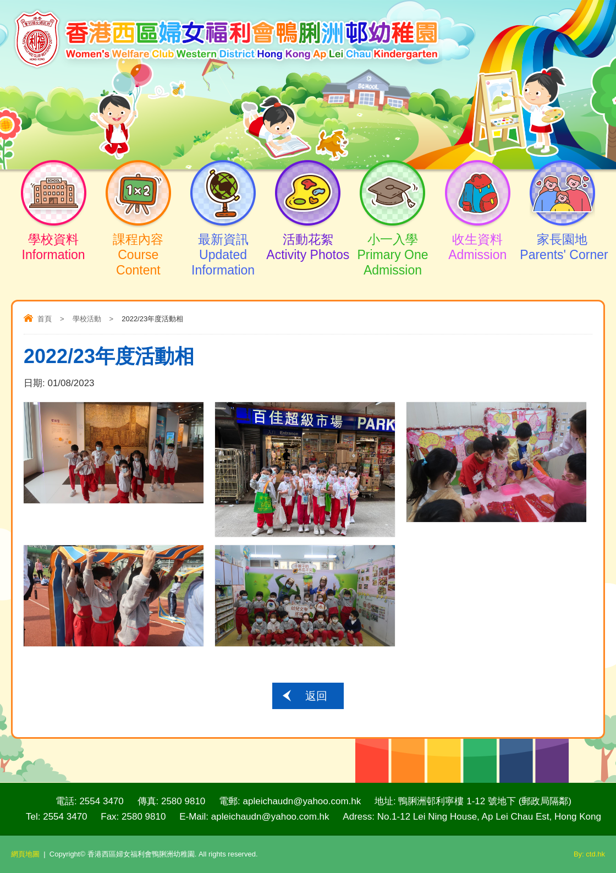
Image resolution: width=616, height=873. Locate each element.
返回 (316, 696)
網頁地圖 (25, 854)
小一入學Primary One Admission (392, 244)
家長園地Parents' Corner (562, 237)
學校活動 (87, 319)
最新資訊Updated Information (222, 244)
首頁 (44, 319)
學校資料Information (53, 237)
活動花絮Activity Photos (308, 237)
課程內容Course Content (138, 244)
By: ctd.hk (589, 854)
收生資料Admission (477, 237)
